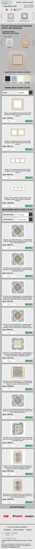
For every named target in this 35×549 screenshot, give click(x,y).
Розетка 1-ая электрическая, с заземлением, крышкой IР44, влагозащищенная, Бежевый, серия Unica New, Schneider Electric (17, 382)
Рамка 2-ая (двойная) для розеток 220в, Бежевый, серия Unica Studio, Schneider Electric (18, 143)
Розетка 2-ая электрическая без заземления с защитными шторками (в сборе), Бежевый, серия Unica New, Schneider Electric (18, 467)
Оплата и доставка (27, 2)
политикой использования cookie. (10, 547)
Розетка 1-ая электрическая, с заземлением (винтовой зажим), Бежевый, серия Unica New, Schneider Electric (18, 269)
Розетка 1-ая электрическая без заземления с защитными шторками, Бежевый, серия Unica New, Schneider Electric (18, 411)
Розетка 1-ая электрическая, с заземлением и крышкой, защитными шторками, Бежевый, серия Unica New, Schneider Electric (18, 354)
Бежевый (25, 47)
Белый (9, 47)
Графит (8, 82)
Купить (29, 121)
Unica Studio (10, 21)
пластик (10, 36)
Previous (1, 16)
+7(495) (9, 6)
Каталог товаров (19, 529)
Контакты (19, 2)
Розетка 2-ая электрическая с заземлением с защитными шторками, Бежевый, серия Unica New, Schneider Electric (17, 495)
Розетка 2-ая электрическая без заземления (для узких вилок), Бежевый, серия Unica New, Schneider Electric (18, 439)
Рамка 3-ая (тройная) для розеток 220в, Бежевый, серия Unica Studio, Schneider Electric (18, 171)
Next (33, 16)
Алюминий (14, 82)
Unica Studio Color (24, 21)
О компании (7, 529)
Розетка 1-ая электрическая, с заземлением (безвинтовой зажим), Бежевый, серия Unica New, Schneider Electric (17, 241)
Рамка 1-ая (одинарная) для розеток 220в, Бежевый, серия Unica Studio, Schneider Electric (17, 114)
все (5, 36)
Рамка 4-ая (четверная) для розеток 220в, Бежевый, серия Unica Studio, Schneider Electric (17, 199)
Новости (28, 529)
